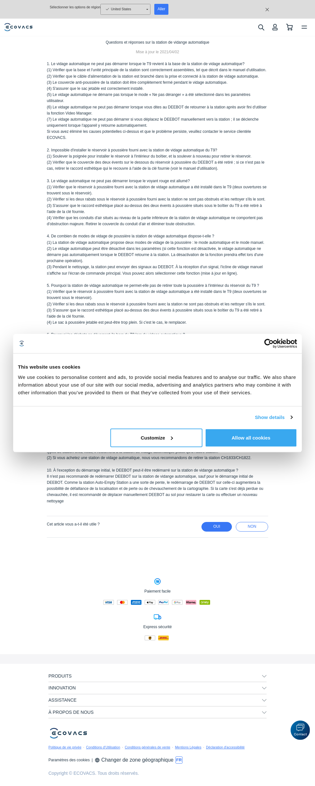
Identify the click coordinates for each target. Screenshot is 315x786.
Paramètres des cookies (69, 760)
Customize (157, 437)
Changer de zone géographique (134, 760)
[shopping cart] (289, 27)
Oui (216, 526)
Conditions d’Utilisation (103, 747)
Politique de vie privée (64, 747)
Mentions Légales (188, 747)
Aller (161, 9)
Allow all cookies (251, 437)
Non (252, 526)
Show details (270, 417)
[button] (300, 730)
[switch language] (179, 760)
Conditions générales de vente (147, 747)
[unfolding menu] (264, 676)
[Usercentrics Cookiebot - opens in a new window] (269, 343)
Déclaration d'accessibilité (225, 747)
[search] (261, 27)
